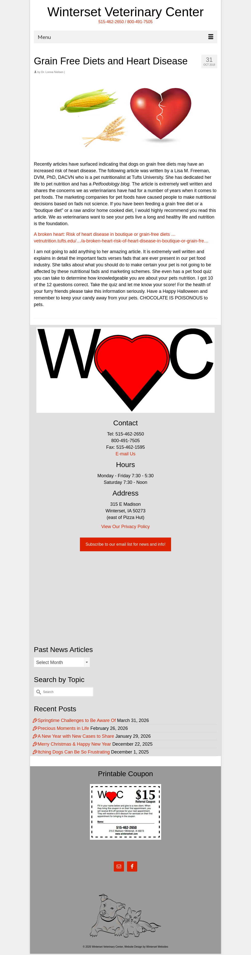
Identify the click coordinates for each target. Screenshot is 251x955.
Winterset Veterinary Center (125, 12)
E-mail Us (125, 453)
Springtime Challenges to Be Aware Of (77, 720)
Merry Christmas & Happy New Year (74, 744)
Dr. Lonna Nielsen (52, 72)
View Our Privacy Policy (125, 526)
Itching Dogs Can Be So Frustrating (74, 752)
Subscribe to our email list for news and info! (125, 544)
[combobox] (62, 662)
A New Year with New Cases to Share (76, 736)
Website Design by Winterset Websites (146, 946)
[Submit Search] (37, 691)
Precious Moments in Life (63, 728)
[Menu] (125, 37)
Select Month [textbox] (49, 662)
